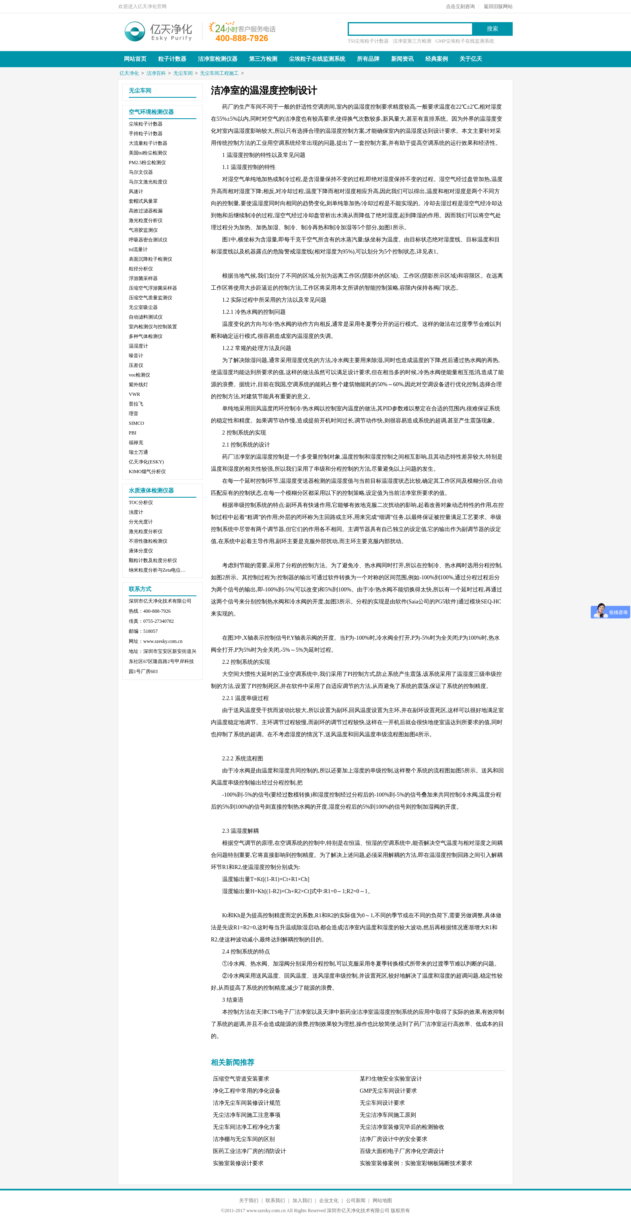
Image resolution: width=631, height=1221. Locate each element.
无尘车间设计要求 (382, 1103)
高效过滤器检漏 (146, 211)
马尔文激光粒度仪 (148, 182)
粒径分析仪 (141, 269)
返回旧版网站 (498, 6)
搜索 (492, 29)
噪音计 (136, 355)
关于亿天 (471, 59)
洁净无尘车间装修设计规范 (246, 1103)
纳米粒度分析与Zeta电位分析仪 (159, 570)
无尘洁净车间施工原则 (388, 1115)
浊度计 (136, 512)
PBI (132, 433)
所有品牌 (368, 59)
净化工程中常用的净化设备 (246, 1091)
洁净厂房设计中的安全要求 (393, 1139)
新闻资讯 (402, 59)
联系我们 (275, 1200)
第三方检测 (263, 59)
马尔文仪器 (141, 172)
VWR (134, 394)
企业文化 (328, 1200)
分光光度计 (141, 522)
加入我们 (302, 1200)
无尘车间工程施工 (219, 73)
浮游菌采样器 (143, 278)
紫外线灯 (138, 384)
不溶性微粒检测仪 (148, 541)
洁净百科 (156, 73)
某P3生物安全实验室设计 (391, 1079)
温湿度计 (138, 346)
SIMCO (136, 423)
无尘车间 (183, 73)
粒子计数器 (172, 59)
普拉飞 (136, 404)
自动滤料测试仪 (146, 317)
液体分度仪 (141, 551)
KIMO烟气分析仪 (147, 471)
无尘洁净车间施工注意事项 (246, 1115)
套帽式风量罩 (143, 201)
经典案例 (436, 59)
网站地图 (382, 1200)
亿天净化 (158, 30)
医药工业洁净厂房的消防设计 (249, 1151)
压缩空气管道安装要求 (241, 1079)
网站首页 (135, 59)
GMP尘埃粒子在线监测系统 (464, 41)
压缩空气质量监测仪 (150, 298)
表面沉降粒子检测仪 (150, 259)
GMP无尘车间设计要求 (388, 1091)
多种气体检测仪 (146, 336)
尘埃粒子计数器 (146, 124)
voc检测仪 (139, 375)
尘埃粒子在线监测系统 (317, 59)
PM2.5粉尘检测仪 (147, 162)
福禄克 (136, 442)
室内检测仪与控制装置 (153, 326)
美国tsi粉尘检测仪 (148, 153)
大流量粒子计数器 (148, 143)
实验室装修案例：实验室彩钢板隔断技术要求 (416, 1163)
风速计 (136, 191)
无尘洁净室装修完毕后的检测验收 (402, 1127)
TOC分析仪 (141, 502)
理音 (133, 413)
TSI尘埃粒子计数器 (368, 41)
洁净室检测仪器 (217, 59)
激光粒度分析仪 (146, 220)
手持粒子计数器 (146, 133)
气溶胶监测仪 (143, 230)
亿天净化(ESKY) (146, 462)
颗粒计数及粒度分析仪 (153, 560)
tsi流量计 (138, 249)
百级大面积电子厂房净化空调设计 (402, 1151)
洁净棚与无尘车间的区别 (244, 1139)
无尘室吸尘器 (143, 307)
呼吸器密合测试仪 (148, 240)
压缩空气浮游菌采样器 (153, 288)
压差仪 (136, 365)
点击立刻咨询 (460, 6)
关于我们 (248, 1200)
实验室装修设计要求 (238, 1163)
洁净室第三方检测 (412, 41)
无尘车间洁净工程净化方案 (246, 1127)
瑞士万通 (138, 452)
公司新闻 (355, 1200)
